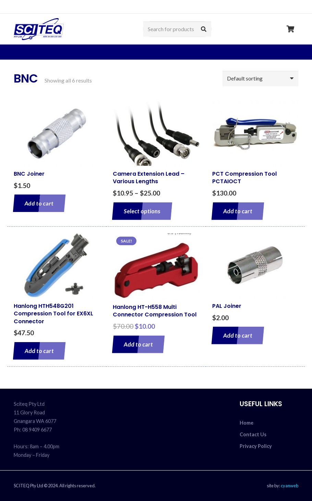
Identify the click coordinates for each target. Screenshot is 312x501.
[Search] (203, 29)
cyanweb (289, 485)
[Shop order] (260, 78)
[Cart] (290, 29)
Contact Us (253, 434)
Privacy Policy (256, 446)
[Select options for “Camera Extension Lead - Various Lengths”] (142, 211)
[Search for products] (177, 29)
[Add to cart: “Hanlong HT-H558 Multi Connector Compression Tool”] (138, 344)
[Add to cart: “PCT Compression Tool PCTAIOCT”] (238, 211)
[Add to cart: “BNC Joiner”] (39, 203)
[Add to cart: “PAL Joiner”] (238, 335)
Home (246, 423)
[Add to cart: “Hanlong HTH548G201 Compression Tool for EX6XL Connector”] (39, 351)
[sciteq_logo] (39, 29)
